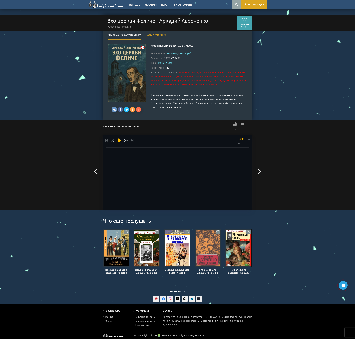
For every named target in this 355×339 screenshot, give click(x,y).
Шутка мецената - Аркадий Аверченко (207, 271)
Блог (165, 4)
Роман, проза (185, 46)
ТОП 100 (134, 4)
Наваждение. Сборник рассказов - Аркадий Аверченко (116, 271)
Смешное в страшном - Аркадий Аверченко (147, 271)
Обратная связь (143, 324)
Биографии (182, 4)
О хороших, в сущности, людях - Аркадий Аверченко (177, 271)
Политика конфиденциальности (152, 316)
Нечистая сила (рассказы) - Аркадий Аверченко (238, 271)
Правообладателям (145, 320)
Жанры (151, 4)
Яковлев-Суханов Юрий (179, 53)
